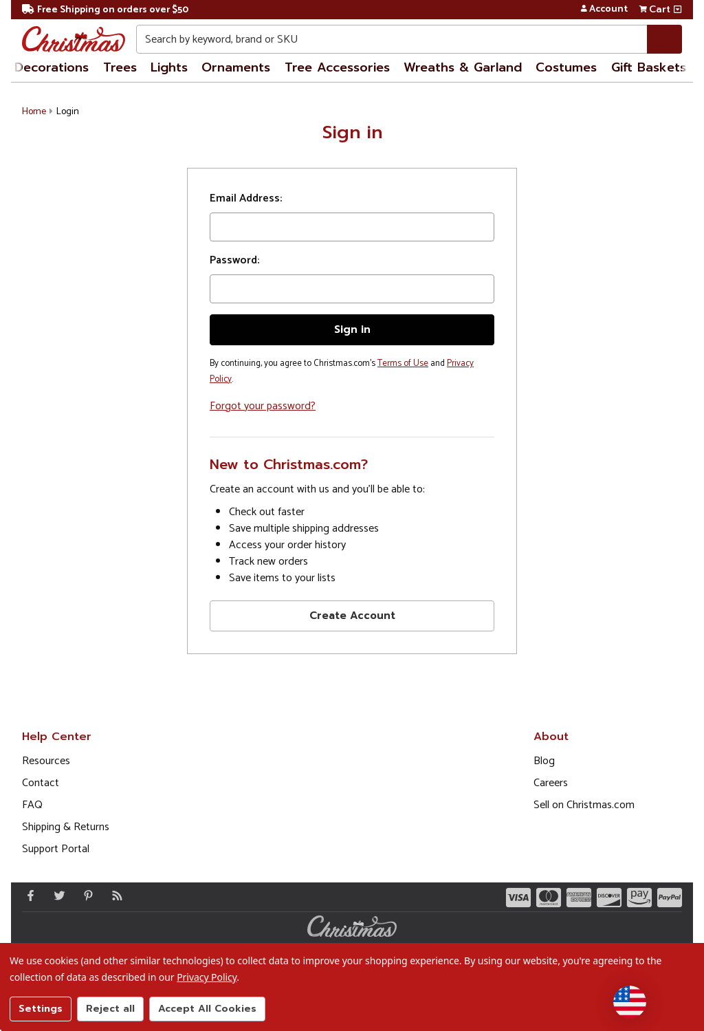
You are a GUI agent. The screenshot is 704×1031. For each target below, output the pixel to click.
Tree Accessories (337, 67)
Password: (234, 260)
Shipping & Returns (65, 827)
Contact (40, 783)
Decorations (51, 67)
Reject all (110, 1008)
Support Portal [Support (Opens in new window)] (55, 849)
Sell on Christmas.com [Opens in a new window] (584, 805)
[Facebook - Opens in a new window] (27, 895)
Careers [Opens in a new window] (551, 783)
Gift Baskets (648, 67)
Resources (46, 761)
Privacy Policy (206, 977)
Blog (544, 761)
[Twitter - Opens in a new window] (56, 895)
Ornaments (235, 67)
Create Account (352, 615)
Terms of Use (402, 363)
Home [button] (34, 112)
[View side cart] (677, 9)
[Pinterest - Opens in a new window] (85, 895)
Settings (41, 1008)
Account (604, 10)
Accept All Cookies (207, 1008)
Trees (120, 67)
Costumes (566, 67)
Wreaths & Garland (463, 67)
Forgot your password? (263, 406)
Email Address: (246, 199)
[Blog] (114, 895)
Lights (169, 67)
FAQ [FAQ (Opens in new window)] (32, 805)
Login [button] (67, 112)
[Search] (664, 39)
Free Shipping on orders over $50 (105, 10)
